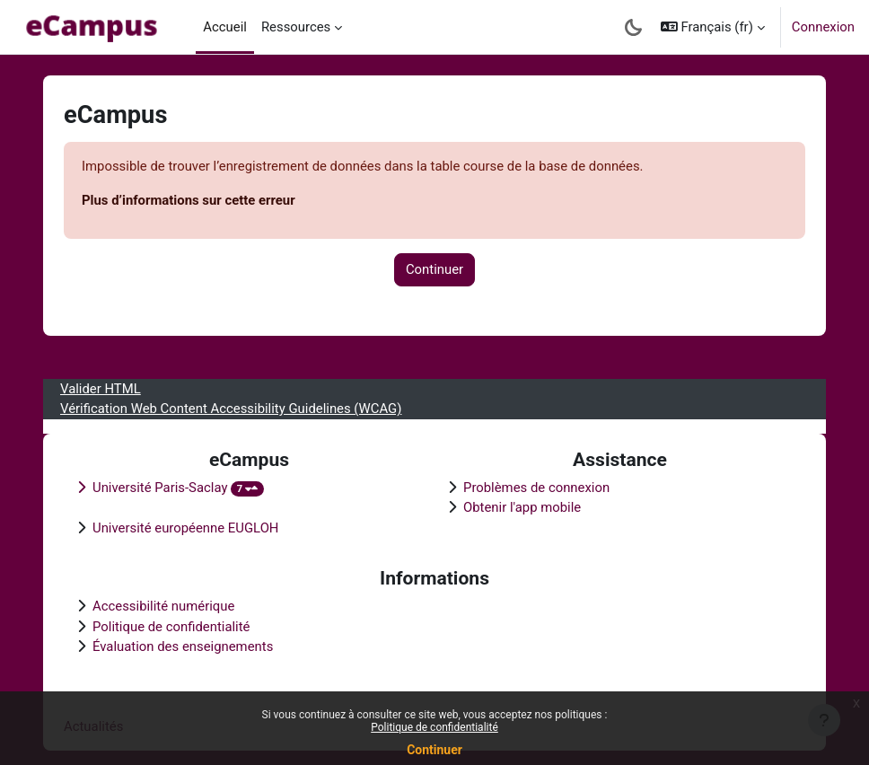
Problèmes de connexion (536, 487)
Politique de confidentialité (434, 727)
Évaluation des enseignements (182, 646)
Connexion (823, 27)
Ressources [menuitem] (295, 27)
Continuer (434, 750)
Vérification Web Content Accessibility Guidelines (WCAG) (230, 408)
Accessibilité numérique (163, 606)
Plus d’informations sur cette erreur (188, 200)
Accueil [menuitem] (225, 27)
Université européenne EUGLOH (185, 528)
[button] (713, 27)
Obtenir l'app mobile (522, 507)
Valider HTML (100, 389)
